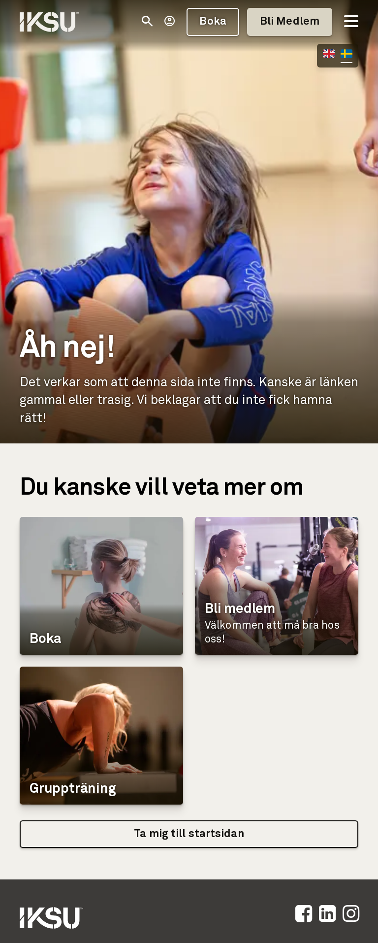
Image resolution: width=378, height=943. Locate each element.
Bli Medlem (289, 21)
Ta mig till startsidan (189, 834)
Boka (212, 21)
